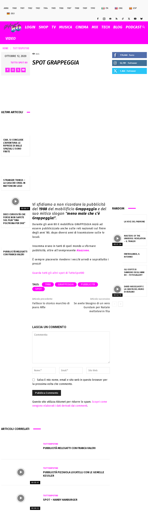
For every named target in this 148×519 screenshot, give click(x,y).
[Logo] (13, 27)
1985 (53, 8)
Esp (132, 8)
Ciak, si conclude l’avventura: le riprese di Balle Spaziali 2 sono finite (13, 146)
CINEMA (82, 27)
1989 (85, 8)
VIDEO (10, 38)
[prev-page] (114, 304)
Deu (11, 13)
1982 (30, 8)
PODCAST (134, 27)
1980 (14, 8)
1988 (77, 8)
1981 (22, 8)
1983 (38, 8)
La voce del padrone (134, 221)
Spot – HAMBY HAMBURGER (60, 499)
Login (30, 27)
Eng (119, 8)
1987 (69, 8)
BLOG (117, 27)
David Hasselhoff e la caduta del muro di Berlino (134, 289)
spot (38, 289)
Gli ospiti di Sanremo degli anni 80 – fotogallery (134, 272)
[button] (143, 27)
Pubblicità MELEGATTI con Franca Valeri (15, 253)
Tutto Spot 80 (19, 62)
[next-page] (120, 304)
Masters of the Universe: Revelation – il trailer (135, 239)
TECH (105, 27)
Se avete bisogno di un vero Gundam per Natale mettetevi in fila (92, 307)
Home (5, 48)
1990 (93, 8)
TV (54, 27)
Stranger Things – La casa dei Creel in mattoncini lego (14, 183)
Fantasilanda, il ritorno (132, 255)
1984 (45, 8)
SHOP (43, 27)
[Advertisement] (129, 139)
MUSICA (65, 27)
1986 (61, 8)
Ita (105, 8)
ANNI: (6, 8)
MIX (95, 27)
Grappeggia (66, 284)
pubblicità (88, 284)
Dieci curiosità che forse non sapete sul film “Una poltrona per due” (14, 219)
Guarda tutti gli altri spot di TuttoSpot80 (58, 273)
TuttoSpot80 (21, 48)
